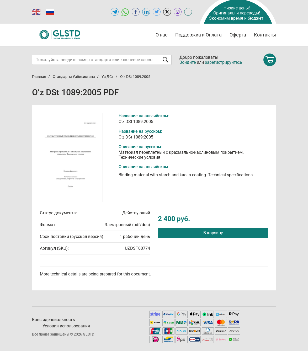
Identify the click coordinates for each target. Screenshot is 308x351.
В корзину (213, 232)
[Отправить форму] (165, 60)
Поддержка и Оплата (198, 35)
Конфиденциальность (53, 319)
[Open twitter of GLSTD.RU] (157, 12)
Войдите (187, 62)
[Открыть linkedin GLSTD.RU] (146, 12)
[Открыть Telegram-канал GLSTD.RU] (115, 12)
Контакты (265, 35)
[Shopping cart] (269, 60)
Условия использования (66, 325)
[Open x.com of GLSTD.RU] (167, 12)
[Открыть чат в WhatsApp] (125, 12)
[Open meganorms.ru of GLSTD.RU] (188, 12)
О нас (161, 35)
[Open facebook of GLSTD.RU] (136, 12)
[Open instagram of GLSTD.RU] (178, 12)
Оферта (238, 35)
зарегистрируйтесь (223, 62)
